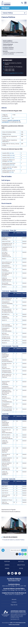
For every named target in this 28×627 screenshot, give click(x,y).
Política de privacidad (14, 624)
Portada (7, 561)
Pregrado (5, 8)
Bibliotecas (21, 565)
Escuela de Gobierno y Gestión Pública (13, 540)
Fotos (21, 568)
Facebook (20, 554)
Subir (3, 550)
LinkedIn (22, 554)
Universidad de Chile (20, 622)
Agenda (7, 565)
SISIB (11, 622)
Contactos (14, 602)
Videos (7, 568)
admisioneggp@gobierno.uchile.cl (14, 73)
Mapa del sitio (14, 604)
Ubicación (14, 599)
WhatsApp (25, 554)
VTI (14, 622)
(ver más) (11, 153)
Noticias (21, 561)
